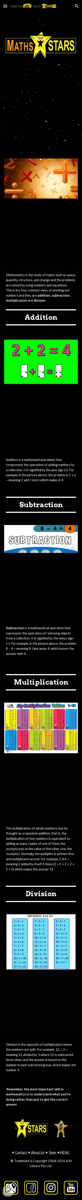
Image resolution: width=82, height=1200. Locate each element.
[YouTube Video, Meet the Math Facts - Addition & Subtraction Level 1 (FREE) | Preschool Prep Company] (41, 234)
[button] (5, 6)
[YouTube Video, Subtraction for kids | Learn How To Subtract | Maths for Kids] (41, 588)
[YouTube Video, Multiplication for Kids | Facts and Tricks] (41, 789)
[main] (41, 287)
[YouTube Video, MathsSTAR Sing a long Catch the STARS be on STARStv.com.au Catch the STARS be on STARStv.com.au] (41, 103)
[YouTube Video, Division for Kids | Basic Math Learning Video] (41, 1005)
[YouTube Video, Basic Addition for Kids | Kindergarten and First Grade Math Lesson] (41, 420)
